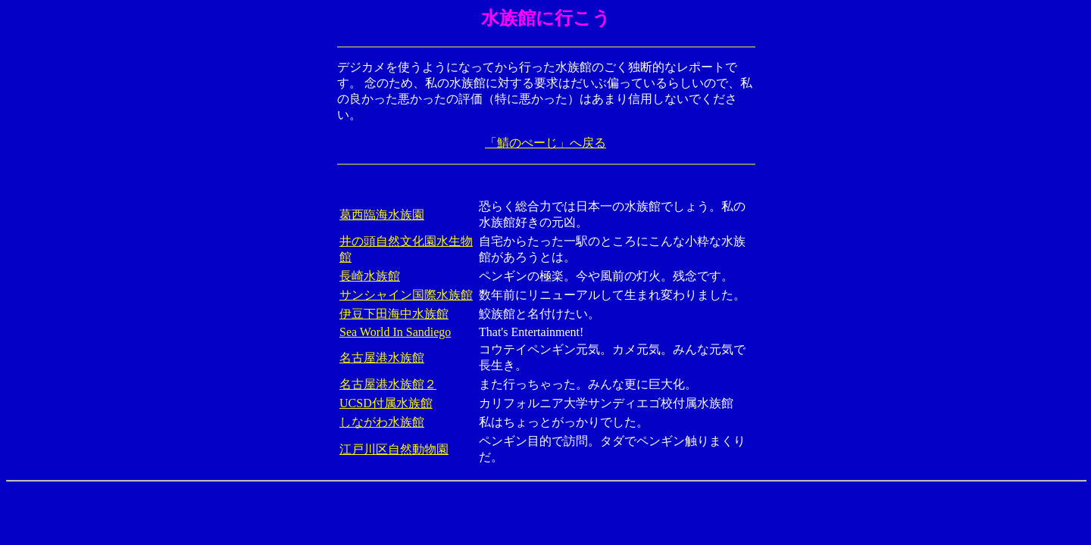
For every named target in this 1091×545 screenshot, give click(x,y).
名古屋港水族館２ (387, 384)
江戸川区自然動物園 (394, 449)
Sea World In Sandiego (395, 331)
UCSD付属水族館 (386, 403)
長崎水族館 (369, 275)
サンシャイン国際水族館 (406, 294)
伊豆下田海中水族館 (394, 313)
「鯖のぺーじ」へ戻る (545, 142)
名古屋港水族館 (381, 357)
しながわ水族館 (381, 422)
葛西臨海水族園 (381, 214)
